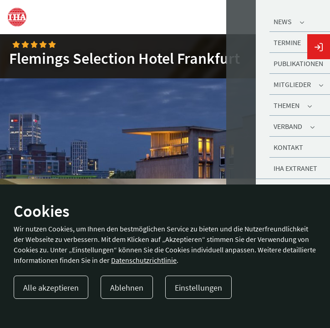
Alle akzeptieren (51, 287)
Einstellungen (198, 287)
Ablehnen (126, 287)
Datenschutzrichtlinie (144, 260)
